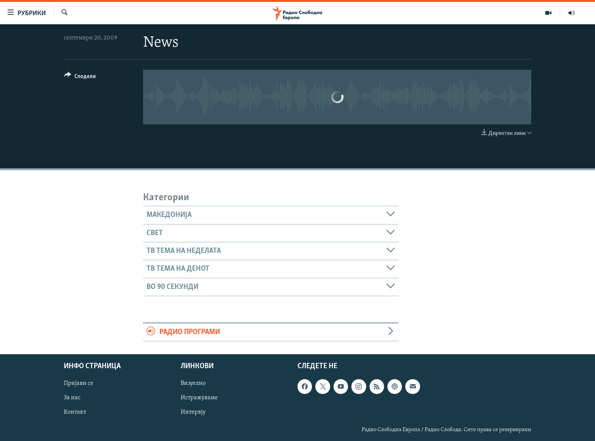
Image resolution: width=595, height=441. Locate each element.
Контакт (75, 413)
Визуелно (193, 384)
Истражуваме (199, 398)
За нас (72, 398)
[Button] (80, 77)
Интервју (193, 413)
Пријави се (78, 384)
